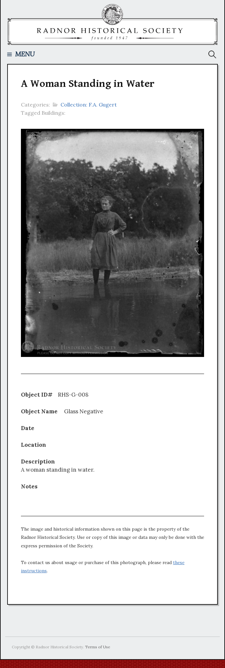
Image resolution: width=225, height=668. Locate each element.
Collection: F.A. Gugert (89, 104)
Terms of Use (97, 646)
